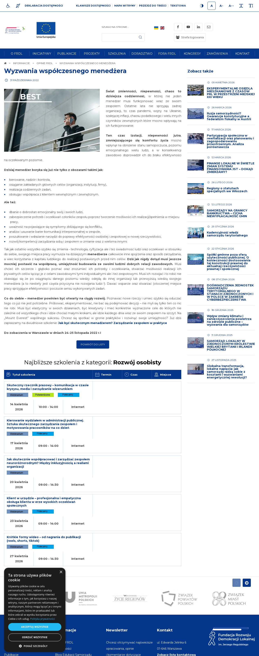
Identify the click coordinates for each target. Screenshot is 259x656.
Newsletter (117, 558)
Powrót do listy (93, 344)
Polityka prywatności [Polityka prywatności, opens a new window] (42, 619)
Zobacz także (200, 71)
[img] (47, 30)
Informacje (65, 558)
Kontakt (165, 558)
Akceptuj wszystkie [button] (34, 627)
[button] (34, 646)
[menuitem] (16, 54)
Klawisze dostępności (93, 5)
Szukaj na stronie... (115, 26)
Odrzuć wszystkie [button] (34, 637)
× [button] (60, 572)
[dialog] (34, 610)
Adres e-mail (115, 613)
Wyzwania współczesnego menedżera (65, 71)
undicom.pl (246, 651)
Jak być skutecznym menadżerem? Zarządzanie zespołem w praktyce (112, 323)
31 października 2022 (24, 80)
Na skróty (13, 558)
